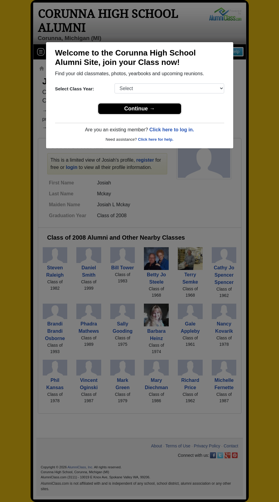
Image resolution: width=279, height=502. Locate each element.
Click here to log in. (171, 129)
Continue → (139, 109)
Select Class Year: (74, 88)
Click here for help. (155, 139)
